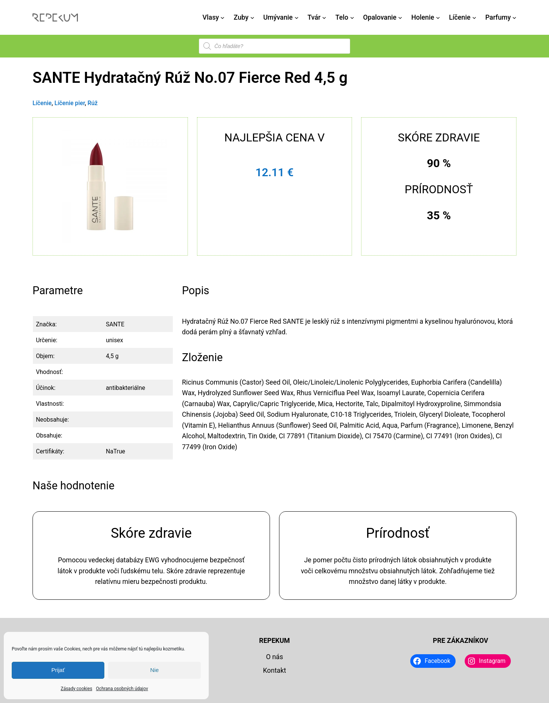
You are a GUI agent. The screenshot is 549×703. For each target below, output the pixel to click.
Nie (154, 670)
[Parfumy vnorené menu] (514, 18)
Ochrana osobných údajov (122, 688)
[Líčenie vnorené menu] (474, 18)
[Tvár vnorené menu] (324, 18)
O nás (274, 657)
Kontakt (274, 670)
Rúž (93, 103)
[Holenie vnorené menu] (438, 18)
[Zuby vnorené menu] (252, 18)
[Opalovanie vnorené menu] (400, 18)
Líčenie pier (69, 103)
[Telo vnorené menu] (352, 18)
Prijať (58, 670)
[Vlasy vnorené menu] (222, 18)
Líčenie (42, 103)
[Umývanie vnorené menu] (297, 18)
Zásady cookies (76, 688)
